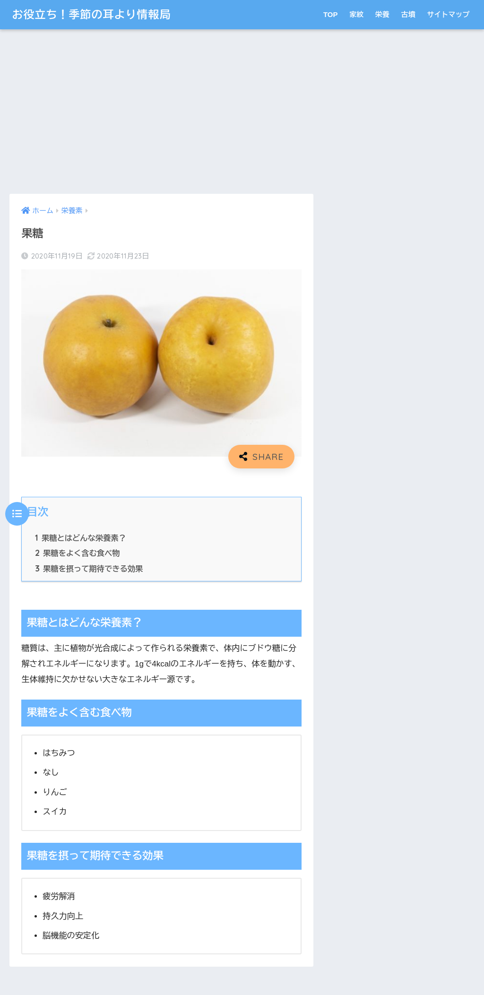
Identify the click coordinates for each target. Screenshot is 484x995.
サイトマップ (448, 14)
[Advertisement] (161, 111)
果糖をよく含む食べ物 (77, 553)
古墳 (408, 14)
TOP (330, 14)
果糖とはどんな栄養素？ (80, 538)
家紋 (356, 14)
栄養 (382, 14)
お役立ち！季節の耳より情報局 (91, 14)
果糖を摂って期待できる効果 (89, 568)
